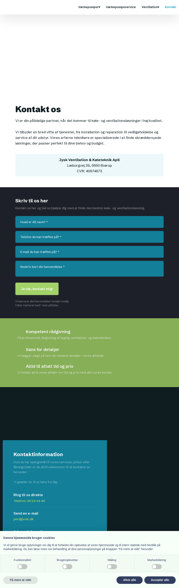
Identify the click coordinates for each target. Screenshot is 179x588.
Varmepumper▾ (89, 7)
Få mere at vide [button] (20, 580)
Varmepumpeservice (121, 7)
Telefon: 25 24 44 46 (29, 501)
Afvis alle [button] (129, 580)
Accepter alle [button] (160, 580)
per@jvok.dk (23, 519)
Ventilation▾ (150, 7)
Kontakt (170, 7)
